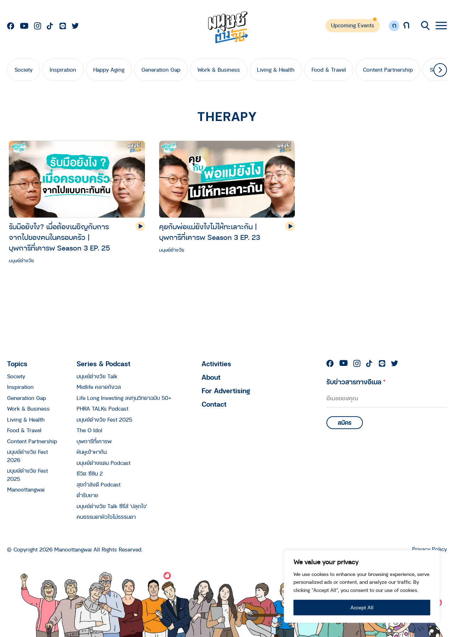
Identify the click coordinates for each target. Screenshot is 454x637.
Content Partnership (388, 69)
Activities (216, 363)
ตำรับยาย (87, 495)
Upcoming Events (352, 25)
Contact (214, 404)
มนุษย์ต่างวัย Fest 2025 (104, 419)
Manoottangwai (26, 489)
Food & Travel (329, 69)
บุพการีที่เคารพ (94, 441)
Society (24, 69)
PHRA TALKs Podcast (102, 408)
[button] (440, 70)
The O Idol (89, 430)
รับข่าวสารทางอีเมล (356, 381)
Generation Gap (160, 69)
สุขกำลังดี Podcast (98, 484)
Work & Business (218, 69)
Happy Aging (108, 69)
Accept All (362, 607)
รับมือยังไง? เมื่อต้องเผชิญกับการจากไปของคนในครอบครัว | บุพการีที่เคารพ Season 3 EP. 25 (59, 237)
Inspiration (63, 69)
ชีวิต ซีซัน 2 (90, 473)
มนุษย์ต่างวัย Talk (97, 376)
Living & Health (276, 69)
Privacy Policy (429, 549)
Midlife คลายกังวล (99, 387)
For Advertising (226, 390)
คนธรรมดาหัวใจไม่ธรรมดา (106, 517)
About (211, 377)
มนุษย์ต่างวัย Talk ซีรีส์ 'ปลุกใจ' (112, 506)
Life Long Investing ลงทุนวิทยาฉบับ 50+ (124, 398)
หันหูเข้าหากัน (92, 452)
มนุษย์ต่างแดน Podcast (103, 463)
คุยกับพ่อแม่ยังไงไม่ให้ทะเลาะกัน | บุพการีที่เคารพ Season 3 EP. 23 (209, 231)
